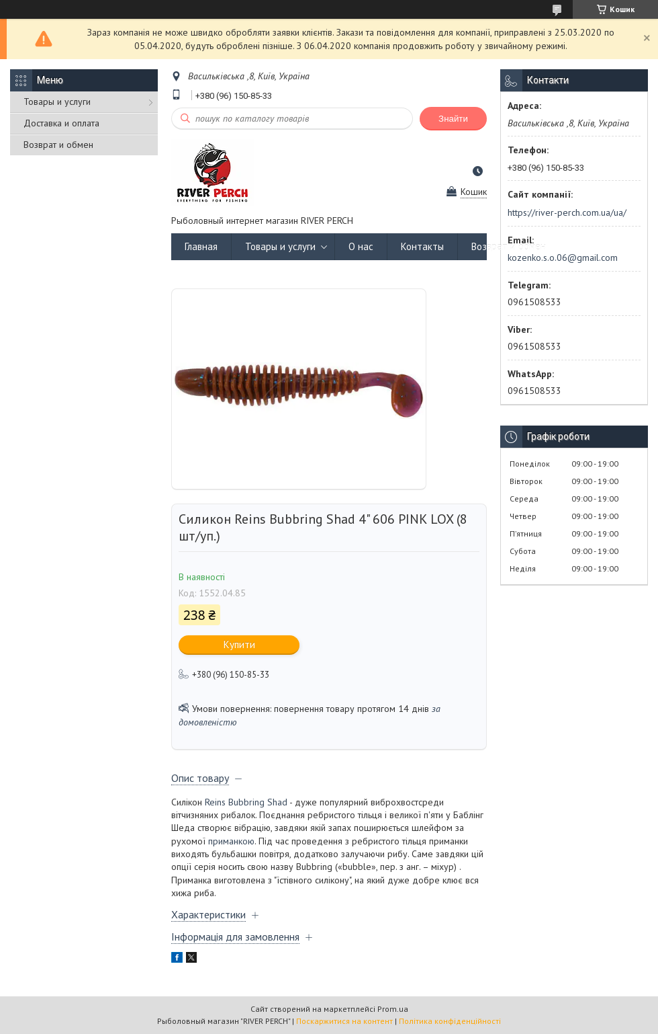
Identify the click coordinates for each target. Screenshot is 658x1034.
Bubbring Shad (257, 802)
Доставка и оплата (61, 123)
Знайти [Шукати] (453, 119)
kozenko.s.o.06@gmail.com (563, 257)
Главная (201, 246)
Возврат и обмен (58, 144)
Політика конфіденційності (450, 1021)
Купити (239, 644)
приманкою (231, 841)
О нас (360, 246)
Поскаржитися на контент (344, 1021)
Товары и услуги (57, 101)
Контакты (422, 246)
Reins (215, 802)
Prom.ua (392, 1009)
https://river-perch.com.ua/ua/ (567, 212)
